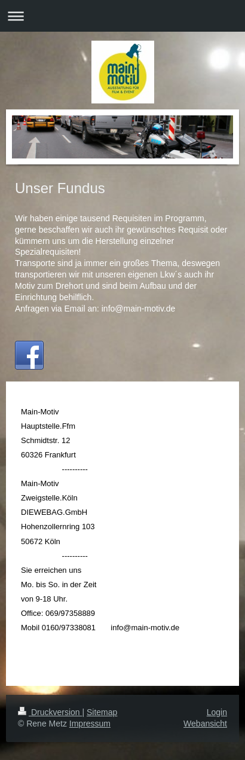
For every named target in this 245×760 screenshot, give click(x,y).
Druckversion (50, 712)
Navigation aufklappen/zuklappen (122, 16)
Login (217, 712)
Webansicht (205, 723)
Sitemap (102, 712)
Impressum (90, 723)
